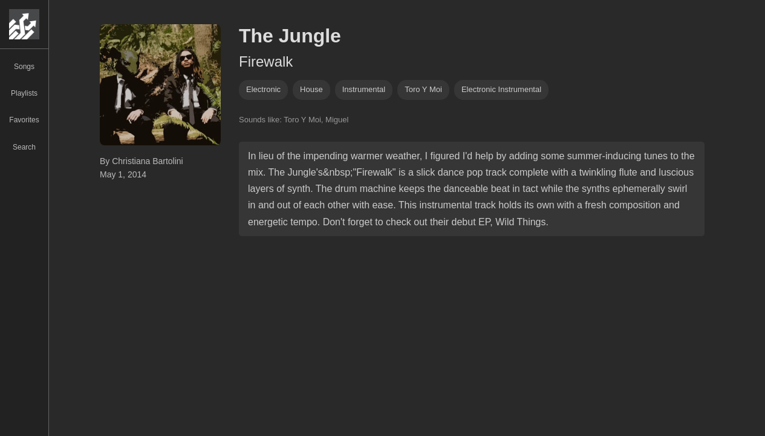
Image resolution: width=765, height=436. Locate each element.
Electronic (263, 89)
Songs (24, 66)
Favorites (24, 120)
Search (24, 147)
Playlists (24, 93)
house (311, 89)
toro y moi (423, 89)
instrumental (364, 89)
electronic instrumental (501, 89)
